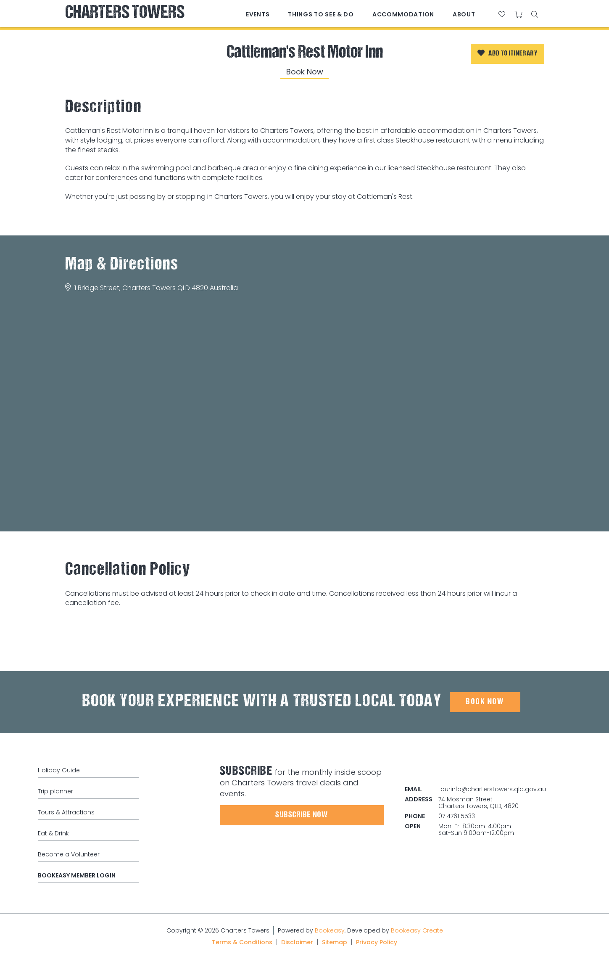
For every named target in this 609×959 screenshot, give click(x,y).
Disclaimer (297, 942)
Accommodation (403, 14)
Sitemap (334, 942)
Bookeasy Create (417, 930)
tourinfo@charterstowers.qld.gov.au (492, 789)
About (464, 14)
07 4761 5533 (456, 816)
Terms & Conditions (242, 942)
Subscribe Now (301, 815)
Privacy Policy (376, 942)
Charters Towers (125, 13)
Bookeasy (330, 930)
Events (257, 14)
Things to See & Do (321, 14)
